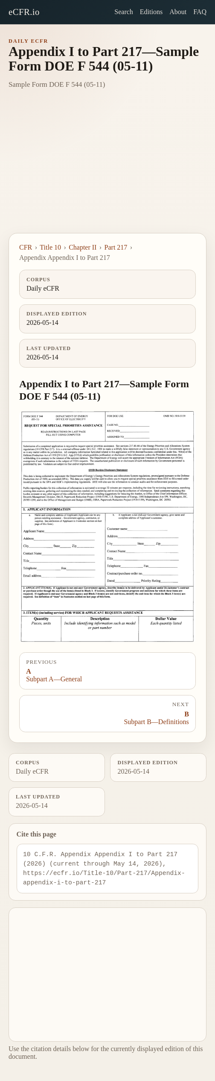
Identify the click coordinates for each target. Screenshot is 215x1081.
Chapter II (82, 247)
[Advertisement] (107, 169)
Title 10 (50, 247)
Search (123, 11)
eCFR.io (24, 12)
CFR (25, 247)
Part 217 (116, 247)
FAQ (199, 11)
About (177, 11)
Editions (151, 11)
